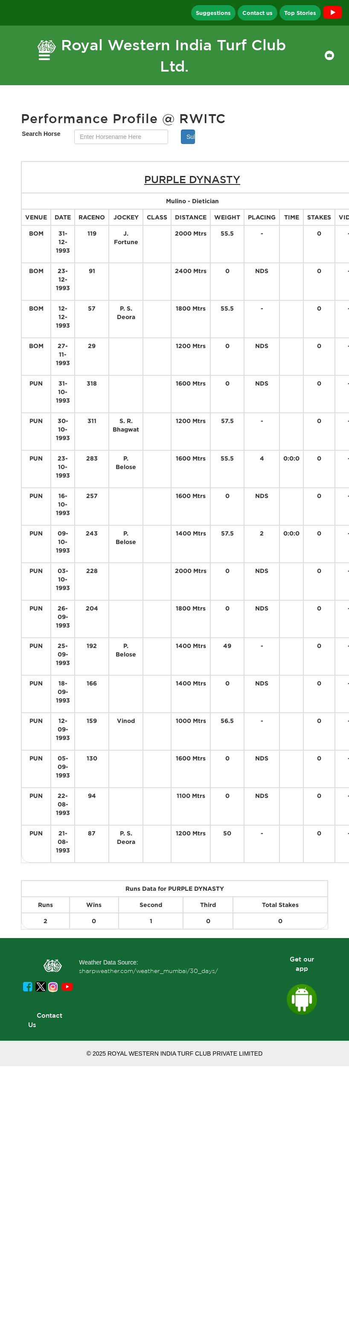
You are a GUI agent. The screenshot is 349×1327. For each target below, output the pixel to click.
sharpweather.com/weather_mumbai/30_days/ (148, 970)
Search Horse (41, 133)
